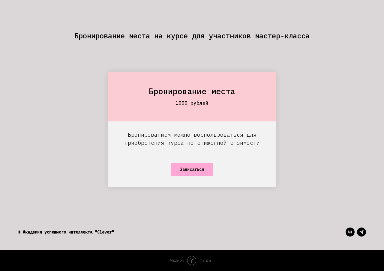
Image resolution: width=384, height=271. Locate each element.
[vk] (350, 232)
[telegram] (361, 232)
